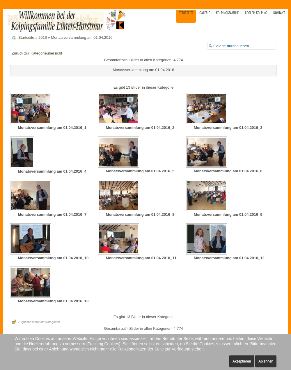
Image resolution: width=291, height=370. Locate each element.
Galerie (204, 12)
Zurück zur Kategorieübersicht (37, 53)
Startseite (186, 12)
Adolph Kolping (256, 12)
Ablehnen (265, 361)
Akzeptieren (242, 361)
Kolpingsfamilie (227, 12)
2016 (42, 37)
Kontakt (279, 12)
